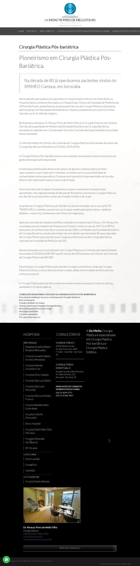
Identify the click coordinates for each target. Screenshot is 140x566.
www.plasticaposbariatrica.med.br (37, 539)
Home (21, 31)
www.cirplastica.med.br (33, 536)
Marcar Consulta (70, 548)
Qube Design (126, 564)
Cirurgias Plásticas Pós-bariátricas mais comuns (83, 31)
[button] (30, 440)
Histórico (31, 31)
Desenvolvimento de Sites (111, 564)
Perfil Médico (47, 31)
